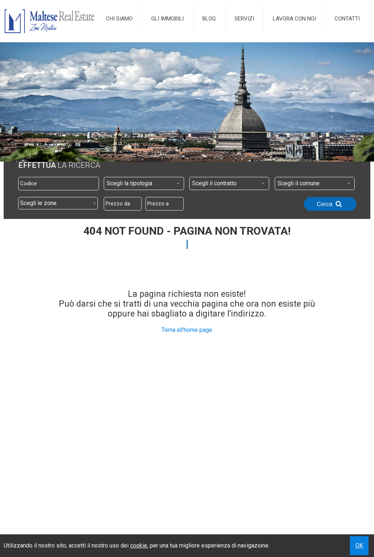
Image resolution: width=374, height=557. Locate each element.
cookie (138, 545)
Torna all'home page (186, 329)
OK (359, 545)
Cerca (330, 204)
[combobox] (144, 183)
